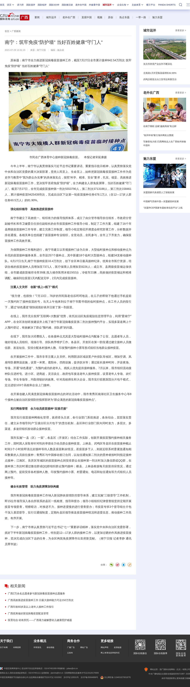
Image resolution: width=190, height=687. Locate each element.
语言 (11, 4)
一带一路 (141, 17)
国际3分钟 (54, 4)
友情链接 (117, 647)
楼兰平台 (150, 4)
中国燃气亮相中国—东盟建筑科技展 (161, 201)
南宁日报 (41, 50)
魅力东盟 (157, 17)
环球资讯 (37, 647)
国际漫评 (30, 4)
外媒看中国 (94, 4)
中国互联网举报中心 (10, 668)
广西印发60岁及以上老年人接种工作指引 (31, 606)
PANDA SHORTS (166, 4)
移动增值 (50, 647)
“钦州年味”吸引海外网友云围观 (158, 135)
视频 (99, 17)
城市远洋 (109, 4)
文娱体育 (138, 4)
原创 (110, 17)
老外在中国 (80, 4)
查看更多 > (180, 30)
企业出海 (123, 4)
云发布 (70, 653)
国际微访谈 (67, 4)
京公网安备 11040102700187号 (115, 677)
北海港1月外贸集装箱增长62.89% (159, 73)
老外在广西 (69, 17)
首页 (2, 4)
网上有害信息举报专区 (110, 653)
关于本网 (4, 647)
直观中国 (87, 17)
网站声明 (104, 647)
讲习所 (20, 4)
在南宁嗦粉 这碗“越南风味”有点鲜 (159, 126)
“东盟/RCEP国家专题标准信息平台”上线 (163, 207)
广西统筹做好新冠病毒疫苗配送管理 (28, 613)
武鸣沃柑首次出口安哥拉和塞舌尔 (160, 79)
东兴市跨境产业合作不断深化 (157, 64)
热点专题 (124, 17)
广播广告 (71, 647)
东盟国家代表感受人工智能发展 (158, 192)
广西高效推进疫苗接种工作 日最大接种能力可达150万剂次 (41, 600)
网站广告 (84, 647)
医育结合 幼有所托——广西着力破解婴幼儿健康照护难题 (40, 620)
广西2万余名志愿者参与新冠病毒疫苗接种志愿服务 (36, 593)
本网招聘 (17, 647)
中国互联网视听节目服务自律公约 (14, 677)
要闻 (37, 17)
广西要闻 (16, 31)
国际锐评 (42, 4)
